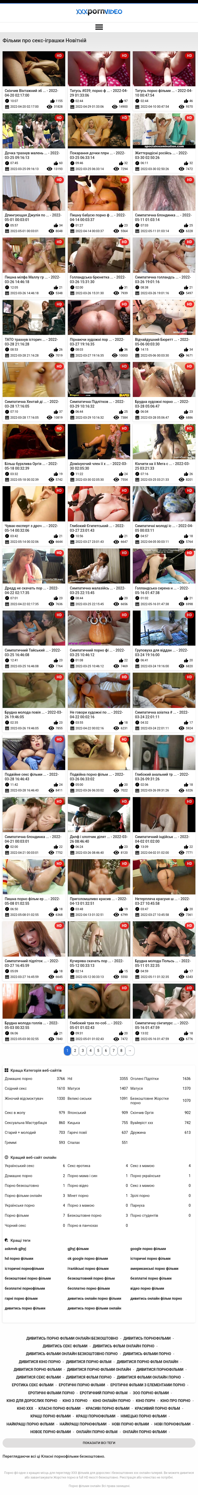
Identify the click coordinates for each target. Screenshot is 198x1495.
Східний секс (35, 1088)
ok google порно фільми (88, 1258)
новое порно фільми (50, 1432)
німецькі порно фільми (144, 1416)
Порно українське (160, 1176)
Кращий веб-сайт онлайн (33, 1157)
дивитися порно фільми (38, 1369)
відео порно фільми (147, 1288)
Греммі (35, 1143)
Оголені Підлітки (160, 1079)
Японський (98, 1113)
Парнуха (160, 1205)
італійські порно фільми (88, 1268)
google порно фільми (148, 1249)
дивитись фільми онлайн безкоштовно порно (72, 1354)
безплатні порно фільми (151, 1278)
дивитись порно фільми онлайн (94, 1308)
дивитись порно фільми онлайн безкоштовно (72, 1338)
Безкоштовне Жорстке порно (160, 1100)
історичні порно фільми (150, 1258)
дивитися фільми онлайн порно (149, 1377)
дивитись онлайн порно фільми (94, 1298)
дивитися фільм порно (88, 1377)
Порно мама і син (98, 1176)
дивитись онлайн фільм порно (156, 1298)
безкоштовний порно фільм (91, 1278)
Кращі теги (20, 1240)
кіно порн (145, 1401)
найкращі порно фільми (30, 1424)
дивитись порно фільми (25, 1308)
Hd (98, 1079)
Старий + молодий (35, 1132)
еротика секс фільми (32, 1385)
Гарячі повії (98, 1132)
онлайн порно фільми (145, 1432)
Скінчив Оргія (160, 1113)
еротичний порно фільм (104, 1393)
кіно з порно (75, 1401)
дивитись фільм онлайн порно (123, 1346)
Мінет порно (98, 1196)
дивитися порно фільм (88, 1362)
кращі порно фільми (50, 1416)
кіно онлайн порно (112, 1401)
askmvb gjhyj (15, 1249)
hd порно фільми (19, 1258)
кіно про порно (175, 1401)
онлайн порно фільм (97, 1432)
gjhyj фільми (78, 1249)
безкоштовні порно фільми (28, 1278)
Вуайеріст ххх (160, 1123)
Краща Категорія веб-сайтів (36, 1070)
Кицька (98, 1123)
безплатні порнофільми (25, 1288)
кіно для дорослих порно (32, 1401)
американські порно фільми (154, 1268)
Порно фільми (35, 1215)
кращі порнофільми (96, 1416)
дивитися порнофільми (160, 1369)
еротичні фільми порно (51, 1393)
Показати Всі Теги (99, 1443)
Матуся (98, 1088)
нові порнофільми (172, 1424)
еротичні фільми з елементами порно (147, 1385)
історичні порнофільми (24, 1268)
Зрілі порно (160, 1196)
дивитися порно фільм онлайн (147, 1362)
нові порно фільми (130, 1424)
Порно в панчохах (98, 1225)
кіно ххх (25, 1408)
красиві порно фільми (108, 1408)
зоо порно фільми (151, 1393)
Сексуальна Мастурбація (35, 1123)
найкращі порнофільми (83, 1424)
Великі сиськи (98, 1098)
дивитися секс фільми (38, 1377)
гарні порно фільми (21, 1298)
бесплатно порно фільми (89, 1288)
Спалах (98, 1143)
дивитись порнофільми (147, 1338)
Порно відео (98, 1186)
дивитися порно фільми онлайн (99, 1369)
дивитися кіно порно (40, 1362)
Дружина (160, 1132)
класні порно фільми (59, 1408)
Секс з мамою (160, 1166)
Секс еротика (98, 1166)
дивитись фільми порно (147, 1354)
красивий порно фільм (157, 1408)
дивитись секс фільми (65, 1346)
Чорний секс (35, 1225)
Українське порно (35, 1205)
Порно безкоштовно (35, 1186)
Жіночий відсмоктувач (35, 1098)
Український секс (35, 1166)
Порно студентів (160, 1215)
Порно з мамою (98, 1205)
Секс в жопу (35, 1113)
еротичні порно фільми (82, 1385)
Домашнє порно (35, 1079)
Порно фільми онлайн (35, 1196)
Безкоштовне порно (98, 1215)
